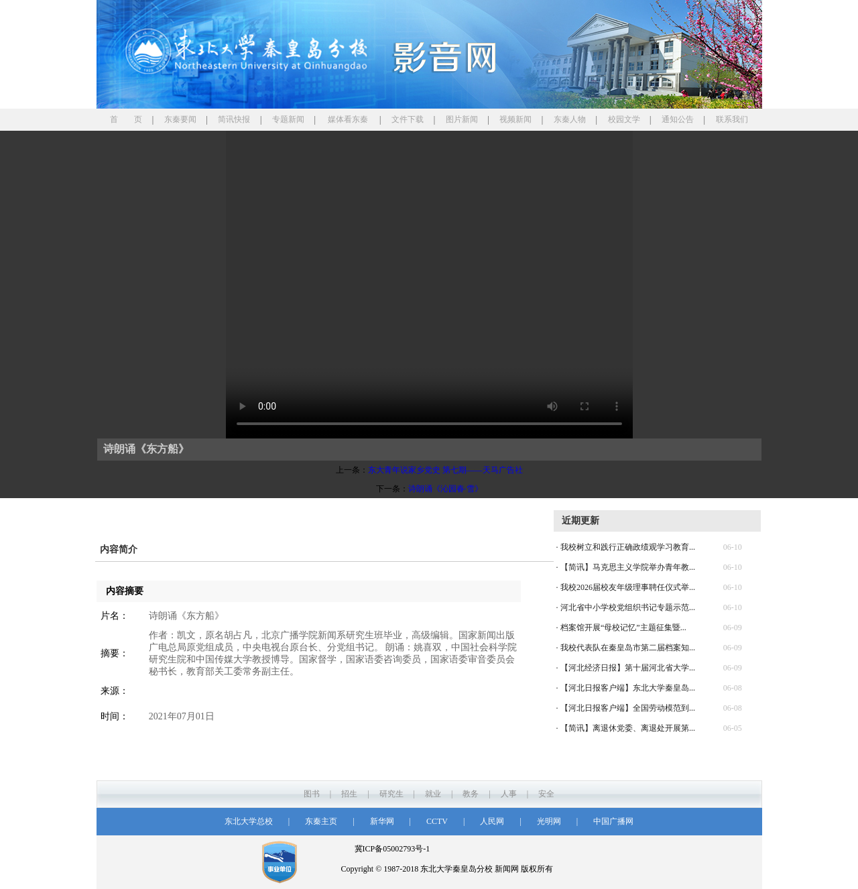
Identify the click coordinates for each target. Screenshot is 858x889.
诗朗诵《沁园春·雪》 (445, 488)
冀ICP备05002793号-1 (392, 848)
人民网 (492, 821)
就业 (433, 793)
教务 (471, 793)
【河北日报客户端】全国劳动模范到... (627, 708)
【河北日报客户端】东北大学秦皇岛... (627, 688)
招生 (349, 793)
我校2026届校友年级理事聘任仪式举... (627, 587)
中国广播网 (613, 821)
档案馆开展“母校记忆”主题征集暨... (623, 627)
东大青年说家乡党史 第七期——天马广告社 (445, 470)
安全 (546, 793)
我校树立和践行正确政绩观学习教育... (627, 547)
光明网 (549, 821)
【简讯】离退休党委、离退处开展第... (627, 728)
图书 (312, 793)
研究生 (391, 793)
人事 (509, 793)
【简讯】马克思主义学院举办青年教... (627, 567)
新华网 (382, 821)
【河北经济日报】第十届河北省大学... (627, 667)
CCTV (437, 821)
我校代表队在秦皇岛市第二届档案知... (627, 647)
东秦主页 (321, 821)
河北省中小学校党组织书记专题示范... (627, 607)
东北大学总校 (249, 821)
